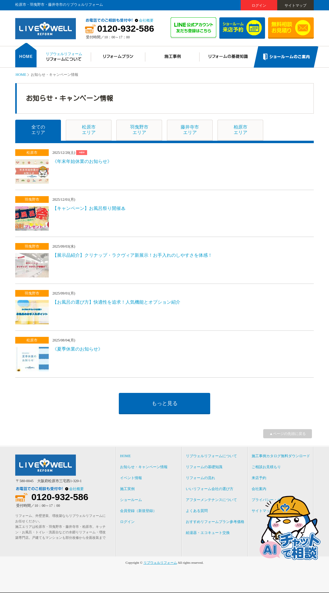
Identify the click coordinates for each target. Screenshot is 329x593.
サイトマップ (295, 5)
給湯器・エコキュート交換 (208, 533)
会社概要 (146, 20)
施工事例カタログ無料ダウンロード (281, 456)
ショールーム (131, 500)
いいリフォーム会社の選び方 (209, 489)
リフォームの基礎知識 (204, 467)
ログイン (259, 5)
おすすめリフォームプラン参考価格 (215, 522)
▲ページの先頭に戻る (287, 434)
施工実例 (127, 489)
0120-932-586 (125, 28)
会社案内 (259, 489)
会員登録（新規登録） (138, 511)
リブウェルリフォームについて (211, 456)
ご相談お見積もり (266, 467)
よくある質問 (197, 511)
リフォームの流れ (200, 478)
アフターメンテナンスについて (211, 500)
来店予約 (259, 478)
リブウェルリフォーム (160, 562)
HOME (21, 74)
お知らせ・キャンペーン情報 (144, 467)
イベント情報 (131, 478)
